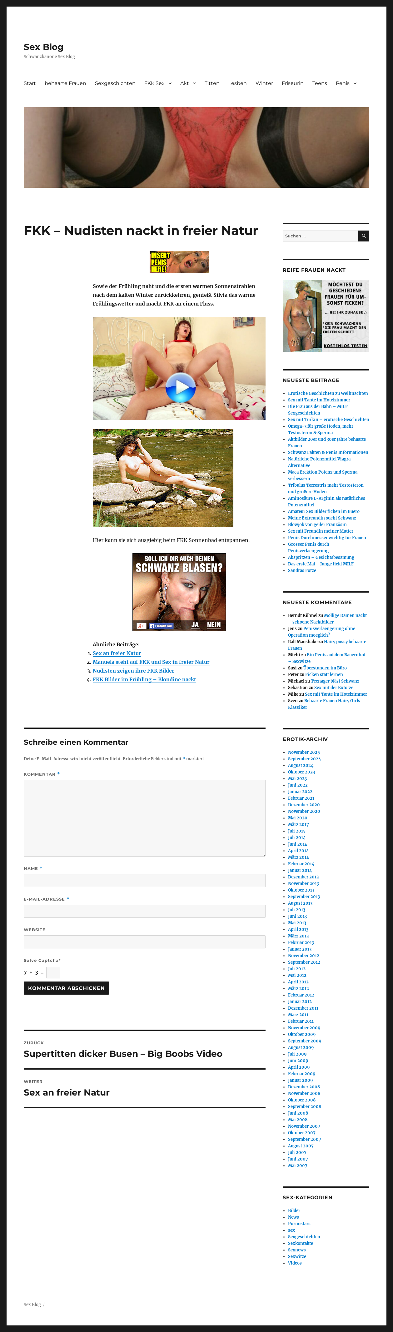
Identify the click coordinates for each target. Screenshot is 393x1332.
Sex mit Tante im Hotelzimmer (319, 400)
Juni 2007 (298, 1159)
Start (30, 83)
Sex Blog (44, 47)
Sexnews (297, 1250)
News (293, 1217)
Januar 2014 (300, 870)
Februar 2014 (301, 864)
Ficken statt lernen (324, 674)
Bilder (294, 1210)
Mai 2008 (297, 1119)
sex (291, 1230)
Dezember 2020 (304, 805)
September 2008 (304, 1106)
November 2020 (304, 811)
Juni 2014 (297, 844)
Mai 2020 (297, 818)
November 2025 (304, 752)
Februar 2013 (301, 942)
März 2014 (298, 857)
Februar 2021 (301, 798)
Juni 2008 (298, 1113)
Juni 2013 (297, 916)
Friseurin (293, 83)
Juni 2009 (298, 1060)
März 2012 (298, 988)
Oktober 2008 (302, 1100)
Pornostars (299, 1223)
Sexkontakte (300, 1243)
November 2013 (303, 883)
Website (35, 929)
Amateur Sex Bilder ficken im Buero (324, 511)
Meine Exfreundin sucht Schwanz (322, 518)
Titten (212, 83)
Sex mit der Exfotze (333, 687)
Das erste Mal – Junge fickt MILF (321, 564)
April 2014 (298, 850)
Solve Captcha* (42, 960)
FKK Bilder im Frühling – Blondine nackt (144, 679)
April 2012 (298, 982)
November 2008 (304, 1093)
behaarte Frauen (65, 83)
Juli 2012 (297, 969)
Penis (343, 83)
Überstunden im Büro (325, 668)
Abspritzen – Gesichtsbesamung (321, 557)
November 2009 (304, 1028)
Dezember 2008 (304, 1087)
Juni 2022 (298, 785)
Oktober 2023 (301, 772)
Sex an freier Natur (117, 653)
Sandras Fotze (302, 570)
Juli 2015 (297, 831)
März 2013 (298, 936)
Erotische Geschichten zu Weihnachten (328, 393)
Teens (319, 83)
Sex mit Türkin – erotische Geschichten (328, 419)
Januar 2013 (299, 949)
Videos (295, 1263)
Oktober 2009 (302, 1034)
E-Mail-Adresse (47, 899)
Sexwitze (297, 1256)
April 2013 (298, 929)
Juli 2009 (297, 1054)
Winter (264, 83)
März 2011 (298, 1014)
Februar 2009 (302, 1073)
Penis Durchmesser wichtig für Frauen (327, 537)
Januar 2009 (300, 1080)
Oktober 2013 (301, 890)
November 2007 (304, 1126)
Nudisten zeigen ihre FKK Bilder (133, 671)
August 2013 (300, 903)
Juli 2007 (297, 1152)
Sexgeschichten (115, 83)
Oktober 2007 (302, 1133)
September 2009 (304, 1041)
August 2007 (301, 1146)
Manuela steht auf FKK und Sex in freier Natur (151, 662)
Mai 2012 (297, 975)
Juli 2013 (296, 909)
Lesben (237, 83)
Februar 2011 (301, 1021)
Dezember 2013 (303, 877)
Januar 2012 (300, 1001)
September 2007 (304, 1139)
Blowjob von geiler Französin (317, 524)
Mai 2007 (297, 1165)
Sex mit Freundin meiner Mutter (320, 531)
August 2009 (301, 1047)
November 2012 (303, 955)
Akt (184, 83)
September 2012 (304, 962)
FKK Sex (154, 83)
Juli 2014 (297, 837)
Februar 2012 (301, 995)
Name (33, 868)
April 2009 (299, 1067)
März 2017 (298, 824)
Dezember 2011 (303, 1008)
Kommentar (42, 774)
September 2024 (304, 759)
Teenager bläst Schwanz (335, 681)
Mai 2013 (297, 923)
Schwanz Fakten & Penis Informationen (328, 452)
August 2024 (301, 765)
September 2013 (304, 896)
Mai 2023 (297, 778)
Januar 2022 (300, 791)
